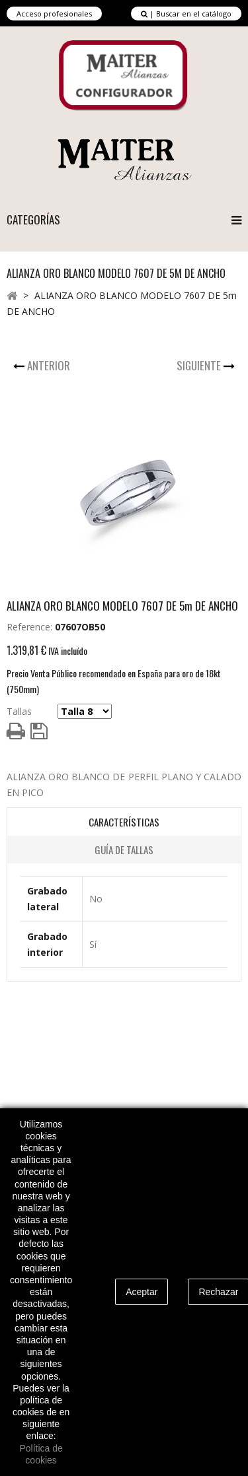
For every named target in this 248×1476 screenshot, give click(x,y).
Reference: (29, 627)
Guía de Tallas (124, 849)
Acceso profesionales (54, 13)
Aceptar (141, 1292)
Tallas (19, 711)
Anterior (50, 365)
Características (124, 822)
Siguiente (200, 365)
